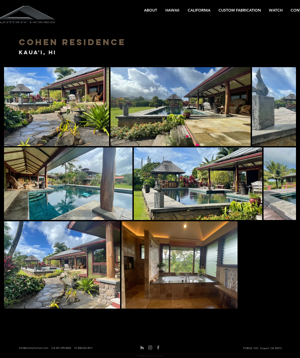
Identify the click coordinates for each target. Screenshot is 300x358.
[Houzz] (142, 347)
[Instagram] (150, 347)
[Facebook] (158, 347)
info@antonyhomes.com (33, 348)
